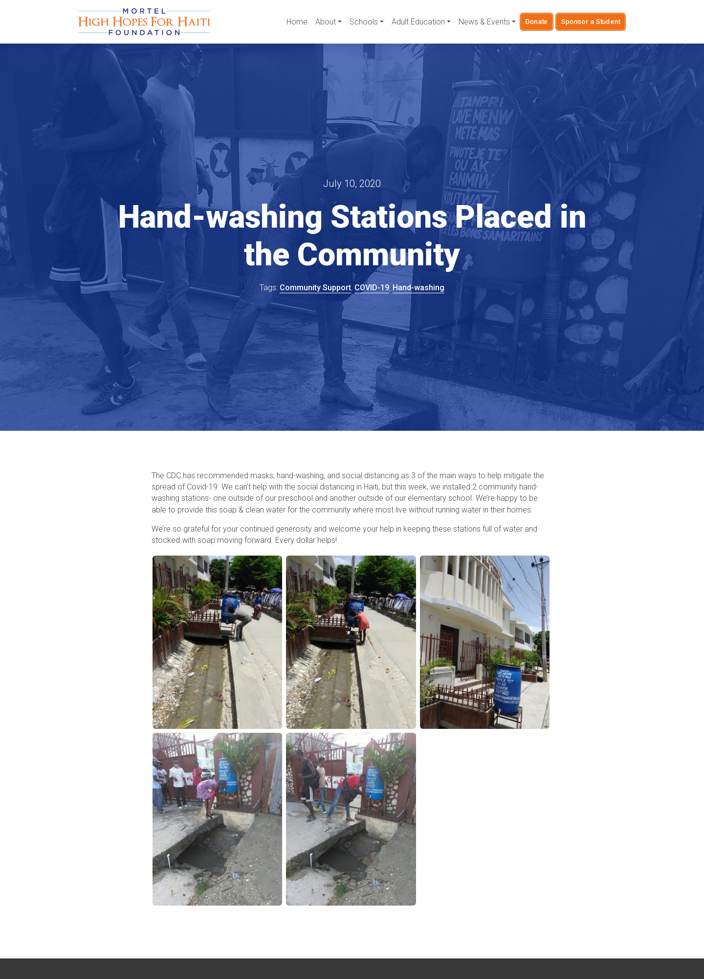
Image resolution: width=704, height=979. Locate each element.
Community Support (315, 287)
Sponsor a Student (590, 21)
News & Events (484, 21)
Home (297, 21)
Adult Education (418, 21)
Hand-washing (418, 287)
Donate (537, 21)
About (325, 21)
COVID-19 (371, 287)
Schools (364, 21)
